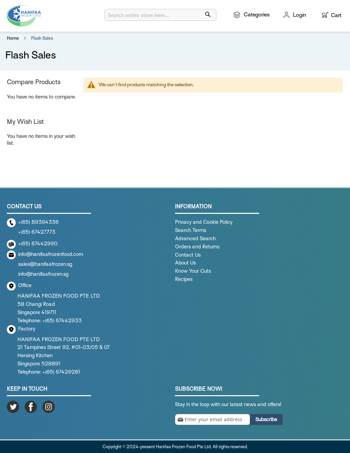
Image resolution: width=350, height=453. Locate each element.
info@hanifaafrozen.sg (43, 274)
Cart (336, 15)
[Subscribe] (266, 419)
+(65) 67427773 (36, 232)
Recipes (183, 279)
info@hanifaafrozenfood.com (50, 254)
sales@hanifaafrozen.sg (45, 264)
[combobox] (160, 15)
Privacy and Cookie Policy (203, 222)
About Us (185, 263)
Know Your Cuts (193, 271)
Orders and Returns (197, 246)
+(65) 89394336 (38, 222)
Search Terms (190, 230)
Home (13, 38)
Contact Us (188, 255)
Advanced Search (195, 238)
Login (299, 15)
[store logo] (24, 15)
